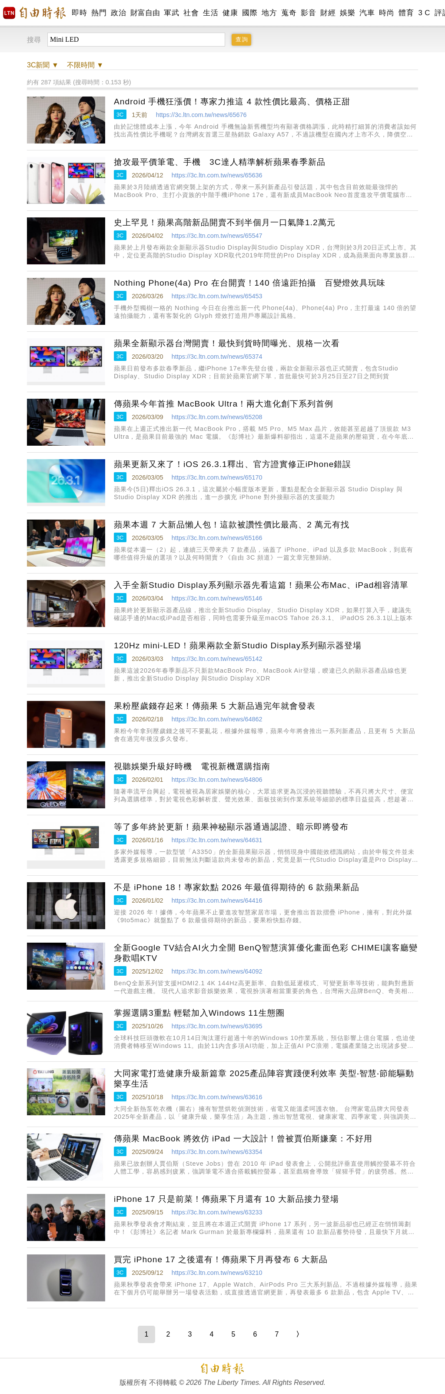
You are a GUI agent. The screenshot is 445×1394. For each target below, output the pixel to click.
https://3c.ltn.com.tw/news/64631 (217, 840)
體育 (406, 13)
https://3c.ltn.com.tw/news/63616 (217, 1097)
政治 (118, 13)
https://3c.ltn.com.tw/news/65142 (217, 658)
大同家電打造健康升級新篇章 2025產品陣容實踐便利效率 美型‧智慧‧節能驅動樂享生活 (264, 1078)
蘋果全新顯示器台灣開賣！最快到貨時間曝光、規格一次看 (227, 343)
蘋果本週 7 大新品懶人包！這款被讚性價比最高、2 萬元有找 (231, 524)
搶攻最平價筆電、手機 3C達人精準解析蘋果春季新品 (219, 162)
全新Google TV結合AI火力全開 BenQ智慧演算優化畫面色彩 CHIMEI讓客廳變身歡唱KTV (266, 953)
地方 (269, 13)
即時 (79, 13)
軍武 (171, 13)
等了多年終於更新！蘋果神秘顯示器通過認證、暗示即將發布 (231, 826)
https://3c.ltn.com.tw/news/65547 (217, 235)
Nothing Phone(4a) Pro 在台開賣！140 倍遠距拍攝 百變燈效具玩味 (249, 282)
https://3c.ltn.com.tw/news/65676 (201, 114)
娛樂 (347, 13)
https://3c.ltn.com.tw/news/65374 (217, 356)
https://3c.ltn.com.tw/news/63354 (217, 1151)
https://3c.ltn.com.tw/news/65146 (217, 598)
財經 (327, 13)
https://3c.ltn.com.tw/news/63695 (217, 1026)
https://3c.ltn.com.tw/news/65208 (217, 417)
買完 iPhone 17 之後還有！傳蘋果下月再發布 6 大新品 (221, 1259)
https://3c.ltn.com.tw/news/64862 (217, 719)
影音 (308, 13)
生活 (210, 13)
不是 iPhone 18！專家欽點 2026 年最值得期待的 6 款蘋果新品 (236, 887)
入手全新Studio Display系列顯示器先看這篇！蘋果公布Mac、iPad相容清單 (261, 585)
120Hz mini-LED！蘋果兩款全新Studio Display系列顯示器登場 (238, 645)
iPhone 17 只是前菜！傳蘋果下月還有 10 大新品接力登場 (226, 1199)
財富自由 (144, 13)
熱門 (98, 13)
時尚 (386, 13)
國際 (249, 13)
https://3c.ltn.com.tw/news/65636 (217, 175)
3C (119, 114)
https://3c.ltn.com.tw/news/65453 (217, 296)
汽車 (367, 13)
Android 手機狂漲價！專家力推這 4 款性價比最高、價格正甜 (232, 101)
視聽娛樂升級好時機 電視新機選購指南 (192, 766)
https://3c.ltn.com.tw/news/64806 (217, 779)
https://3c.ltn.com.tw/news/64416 (217, 900)
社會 (191, 13)
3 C (424, 13)
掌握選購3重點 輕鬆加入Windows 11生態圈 (199, 1012)
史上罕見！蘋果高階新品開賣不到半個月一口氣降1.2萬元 (224, 222)
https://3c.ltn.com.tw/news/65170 (217, 477)
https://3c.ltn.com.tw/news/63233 (217, 1212)
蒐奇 (288, 13)
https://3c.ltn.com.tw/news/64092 (217, 971)
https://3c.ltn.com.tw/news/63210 (217, 1272)
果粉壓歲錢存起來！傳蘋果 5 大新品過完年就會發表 (214, 705)
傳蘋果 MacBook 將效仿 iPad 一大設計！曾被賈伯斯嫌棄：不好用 (243, 1138)
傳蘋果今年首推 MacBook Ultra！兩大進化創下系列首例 (223, 403)
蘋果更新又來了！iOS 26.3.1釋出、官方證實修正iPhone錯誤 (232, 464)
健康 (230, 13)
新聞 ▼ (43, 65)
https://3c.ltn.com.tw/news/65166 (217, 537)
